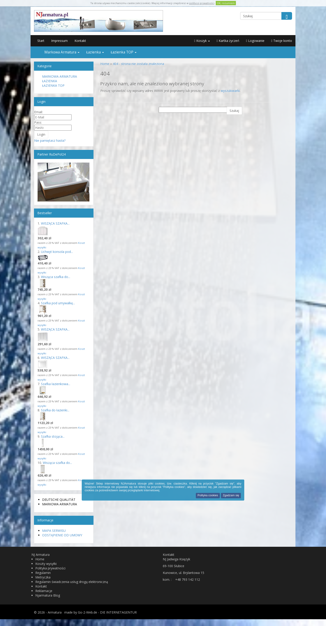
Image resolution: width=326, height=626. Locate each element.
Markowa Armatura (61, 52)
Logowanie (255, 40)
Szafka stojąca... (53, 436)
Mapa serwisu (54, 530)
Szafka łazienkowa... (55, 384)
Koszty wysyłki (46, 563)
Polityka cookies (208, 495)
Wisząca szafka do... (55, 277)
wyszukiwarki (230, 91)
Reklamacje (43, 591)
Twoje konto (281, 40)
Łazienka (95, 52)
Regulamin (43, 573)
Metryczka (42, 577)
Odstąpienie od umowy (62, 535)
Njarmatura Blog (47, 595)
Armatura (55, 612)
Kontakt (80, 40)
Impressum (59, 40)
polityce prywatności (201, 3)
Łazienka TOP (124, 52)
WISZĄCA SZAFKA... (55, 223)
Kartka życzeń (228, 40)
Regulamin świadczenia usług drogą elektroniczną (71, 582)
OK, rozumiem (226, 3)
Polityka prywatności (50, 568)
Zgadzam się (231, 495)
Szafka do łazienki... (55, 410)
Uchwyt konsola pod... (57, 251)
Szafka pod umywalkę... (58, 303)
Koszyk (202, 40)
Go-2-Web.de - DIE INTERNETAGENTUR (107, 612)
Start (40, 40)
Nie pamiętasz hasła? (49, 140)
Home (39, 559)
